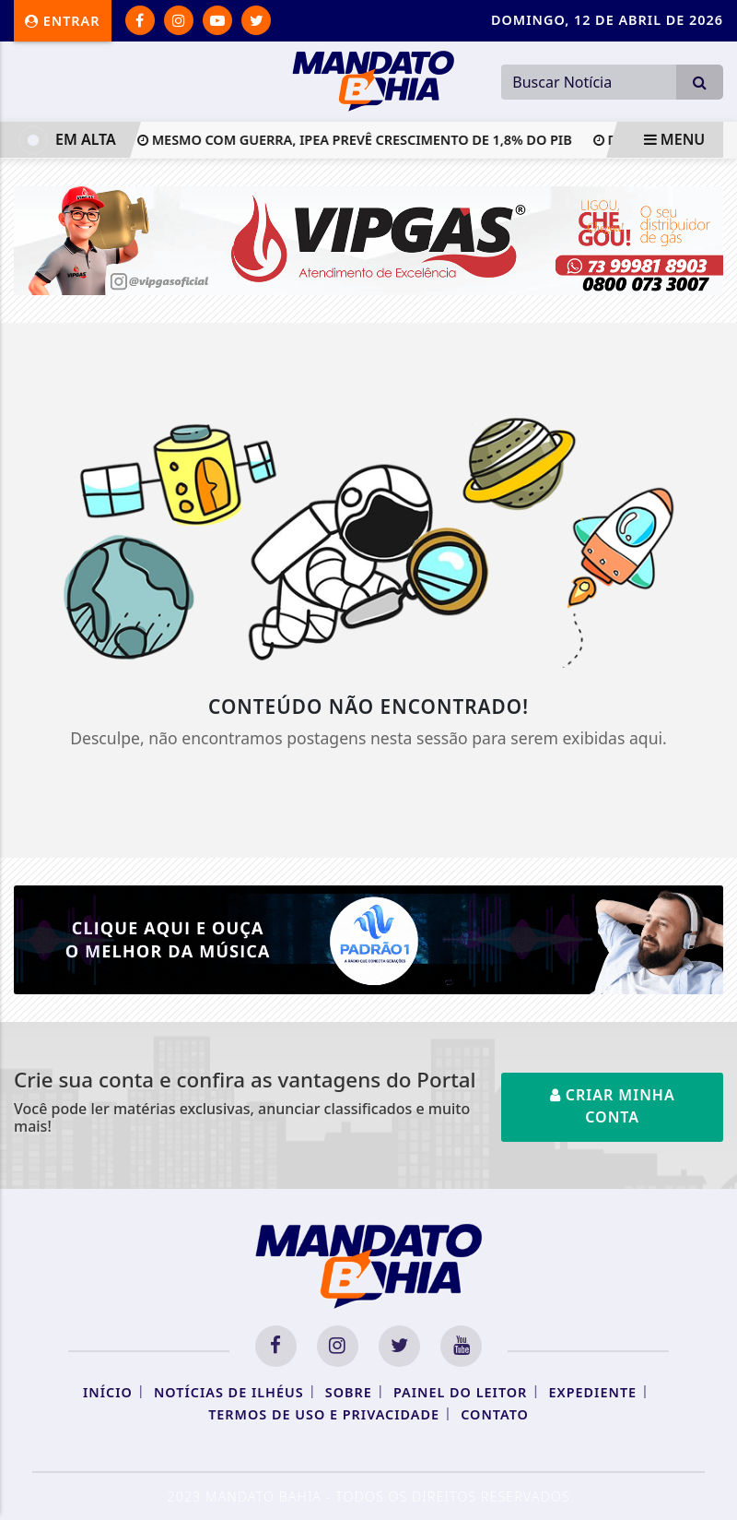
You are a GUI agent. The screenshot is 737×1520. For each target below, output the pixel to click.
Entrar (62, 21)
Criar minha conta (612, 1106)
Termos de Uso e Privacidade (323, 1414)
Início (108, 1392)
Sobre (348, 1392)
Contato (495, 1414)
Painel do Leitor (460, 1392)
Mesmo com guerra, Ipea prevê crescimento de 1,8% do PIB (360, 139)
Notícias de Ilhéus (229, 1392)
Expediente (592, 1392)
